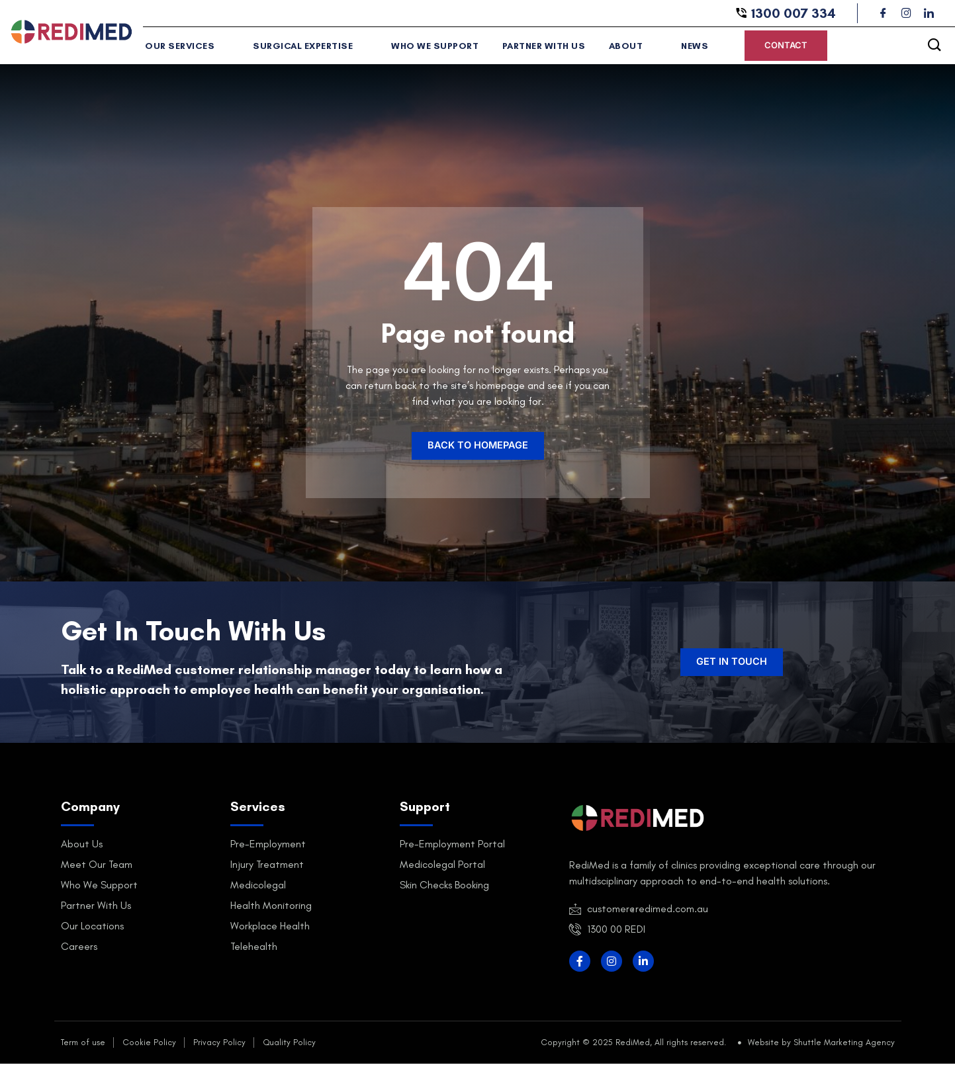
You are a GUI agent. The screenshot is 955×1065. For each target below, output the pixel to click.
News (692, 47)
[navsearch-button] (934, 46)
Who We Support (430, 47)
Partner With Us (537, 47)
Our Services (186, 47)
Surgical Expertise (307, 47)
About (626, 47)
